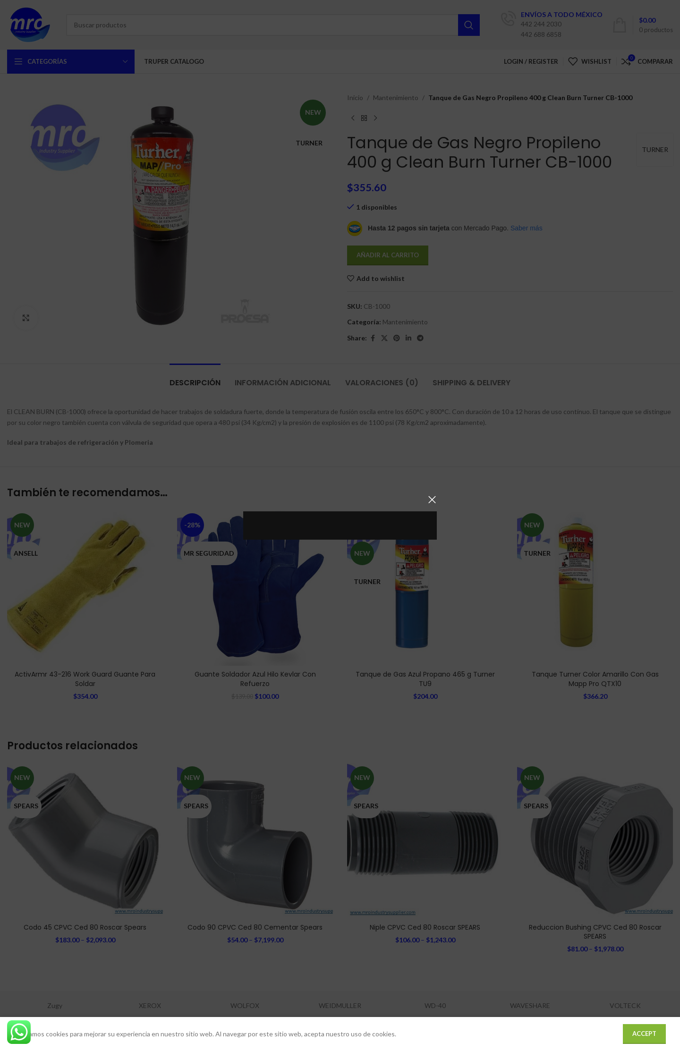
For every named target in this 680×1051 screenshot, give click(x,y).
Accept (644, 1033)
